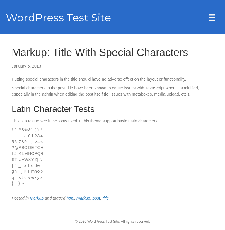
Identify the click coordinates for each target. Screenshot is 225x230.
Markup (37, 198)
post (96, 198)
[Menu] (211, 17)
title (106, 198)
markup (83, 198)
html (70, 198)
